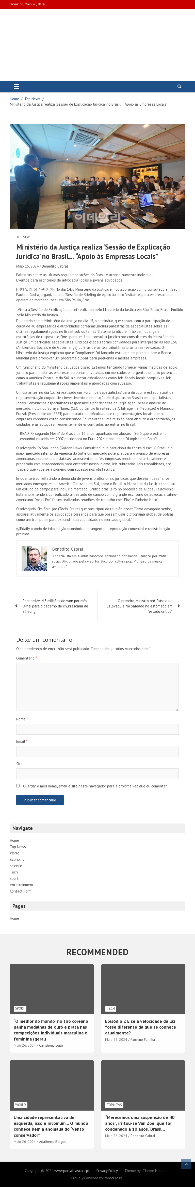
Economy (17, 859)
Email (21, 741)
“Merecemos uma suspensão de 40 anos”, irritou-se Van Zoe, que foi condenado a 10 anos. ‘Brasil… (139, 1123)
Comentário (26, 658)
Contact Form (20, 891)
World (14, 853)
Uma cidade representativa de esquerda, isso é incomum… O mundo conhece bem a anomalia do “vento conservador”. (51, 1126)
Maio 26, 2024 (25, 1045)
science (16, 865)
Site (19, 763)
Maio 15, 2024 (27, 266)
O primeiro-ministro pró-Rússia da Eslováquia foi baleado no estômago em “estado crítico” (139, 606)
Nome (22, 719)
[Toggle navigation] (16, 86)
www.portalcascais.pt (72, 1170)
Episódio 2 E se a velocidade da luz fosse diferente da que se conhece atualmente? (140, 1027)
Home (14, 840)
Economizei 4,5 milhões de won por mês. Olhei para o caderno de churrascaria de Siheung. (55, 606)
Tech (14, 872)
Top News (23, 237)
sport (14, 878)
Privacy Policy (107, 1170)
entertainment (22, 884)
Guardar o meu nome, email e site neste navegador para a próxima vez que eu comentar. (95, 786)
